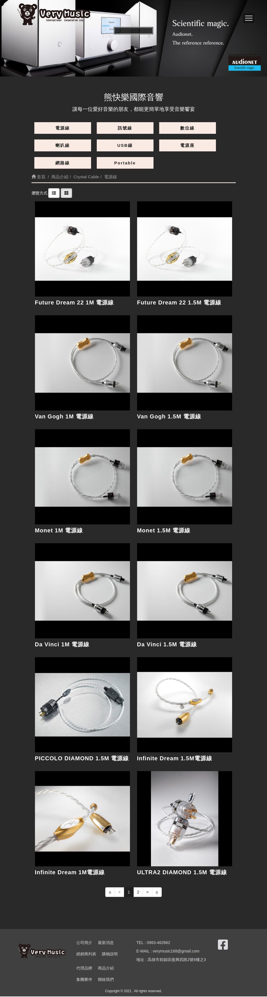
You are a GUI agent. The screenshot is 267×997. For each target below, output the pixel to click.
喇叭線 (62, 145)
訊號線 (125, 128)
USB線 (125, 145)
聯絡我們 (106, 980)
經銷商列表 (86, 954)
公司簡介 (84, 943)
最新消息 (106, 943)
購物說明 (110, 954)
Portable (125, 162)
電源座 (187, 145)
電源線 (62, 128)
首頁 (38, 176)
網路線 (62, 162)
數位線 (187, 128)
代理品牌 (84, 968)
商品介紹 (106, 968)
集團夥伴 (84, 980)
